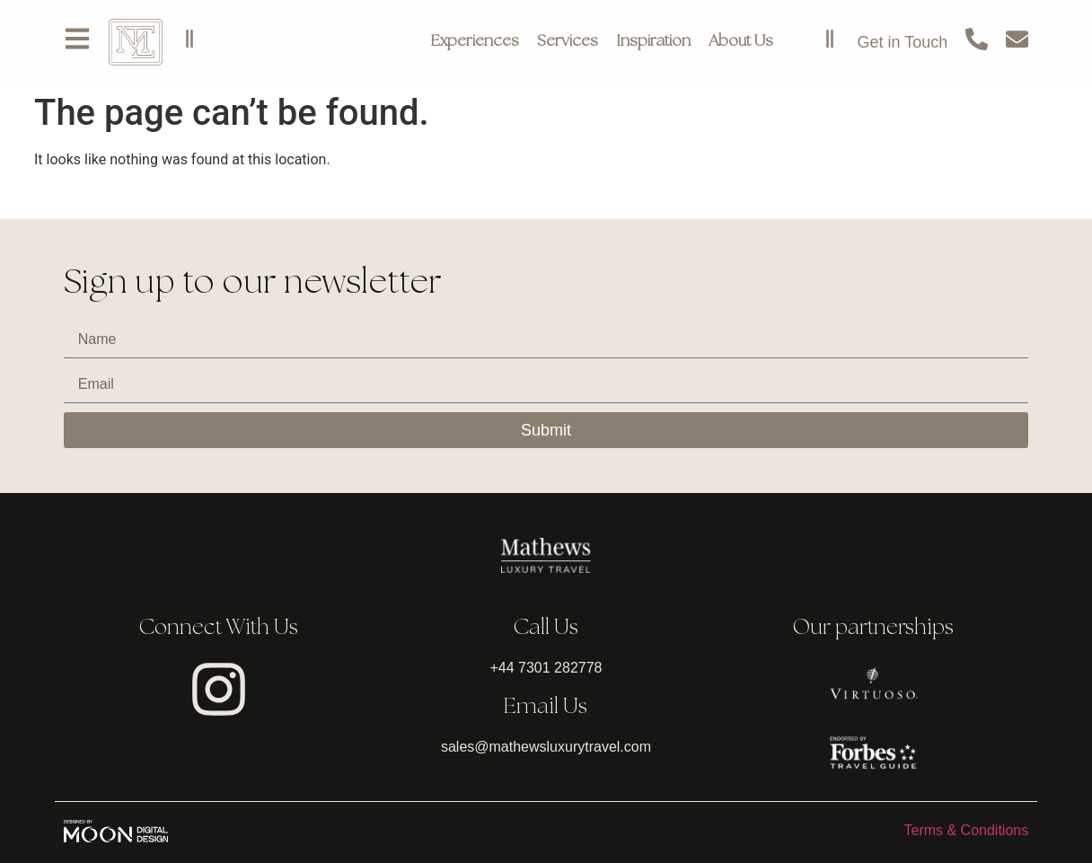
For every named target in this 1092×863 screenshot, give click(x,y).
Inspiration (653, 41)
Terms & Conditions (965, 830)
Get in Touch (902, 42)
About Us (741, 41)
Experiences (474, 41)
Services (567, 41)
